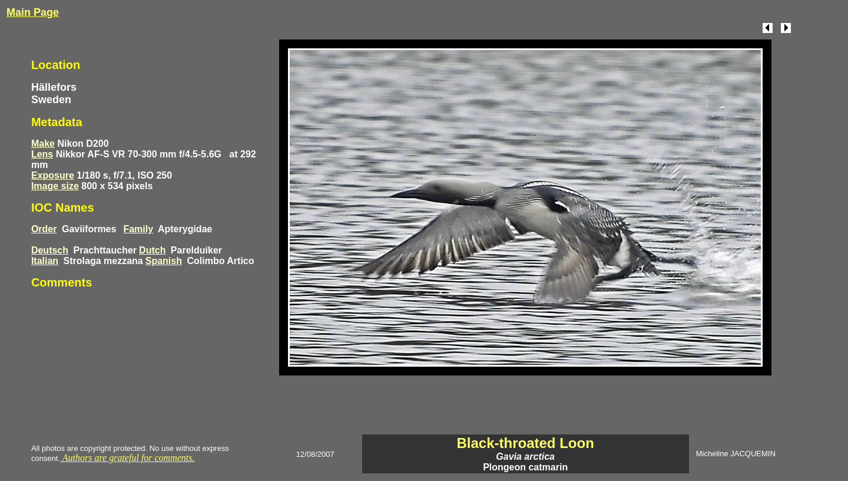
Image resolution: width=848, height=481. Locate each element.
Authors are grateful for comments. (127, 458)
